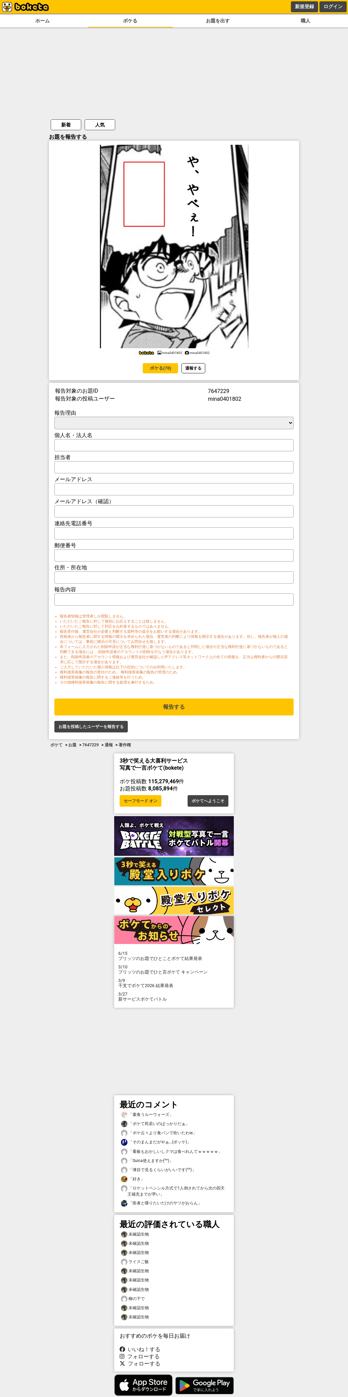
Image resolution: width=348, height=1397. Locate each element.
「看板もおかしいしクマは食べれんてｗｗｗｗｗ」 (171, 1151)
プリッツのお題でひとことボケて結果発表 (174, 956)
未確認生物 (135, 1234)
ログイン (333, 6)
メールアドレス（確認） (84, 501)
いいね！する (140, 1349)
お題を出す (218, 21)
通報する (193, 368)
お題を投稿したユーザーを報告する (91, 726)
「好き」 (133, 1179)
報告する (174, 707)
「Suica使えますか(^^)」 (147, 1161)
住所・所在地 (70, 567)
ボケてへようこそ (208, 801)
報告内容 (65, 589)
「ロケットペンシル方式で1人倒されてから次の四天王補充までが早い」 (173, 1191)
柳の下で (133, 1299)
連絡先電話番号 (73, 523)
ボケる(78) (160, 368)
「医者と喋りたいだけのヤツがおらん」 (161, 1203)
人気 (100, 124)
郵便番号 (65, 545)
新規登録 (304, 6)
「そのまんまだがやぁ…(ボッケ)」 (156, 1142)
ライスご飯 (135, 1262)
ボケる (130, 21)
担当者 (62, 457)
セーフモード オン (140, 801)
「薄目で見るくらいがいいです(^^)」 (158, 1170)
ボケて (56, 745)
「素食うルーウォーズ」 (147, 1114)
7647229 (90, 745)
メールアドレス (73, 479)
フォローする (140, 1356)
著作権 (125, 745)
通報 (109, 745)
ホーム (42, 21)
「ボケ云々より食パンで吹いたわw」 (159, 1133)
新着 (66, 124)
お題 (72, 745)
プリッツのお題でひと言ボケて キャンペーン (174, 969)
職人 (305, 21)
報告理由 (65, 413)
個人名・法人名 (73, 435)
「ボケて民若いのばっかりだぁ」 (155, 1124)
